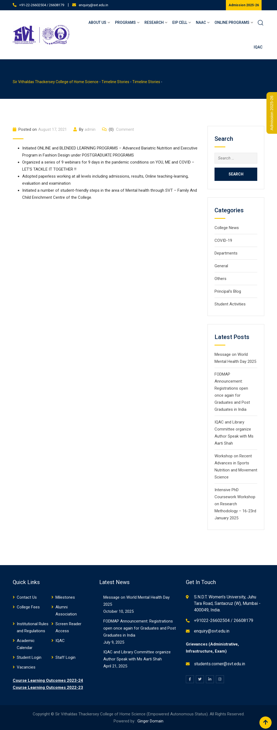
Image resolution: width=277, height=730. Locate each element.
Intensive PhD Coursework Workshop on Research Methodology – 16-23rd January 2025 (235, 503)
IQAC (258, 47)
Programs (125, 22)
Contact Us (27, 597)
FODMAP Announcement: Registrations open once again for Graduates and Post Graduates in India (139, 628)
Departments (226, 253)
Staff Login (65, 657)
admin (90, 129)
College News (227, 227)
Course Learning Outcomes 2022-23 (48, 687)
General (221, 265)
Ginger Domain (150, 721)
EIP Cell (179, 22)
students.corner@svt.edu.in (219, 663)
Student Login (29, 657)
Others (220, 278)
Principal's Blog (228, 291)
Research (154, 22)
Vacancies (26, 667)
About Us (97, 22)
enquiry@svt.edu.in (93, 5)
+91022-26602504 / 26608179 (223, 620)
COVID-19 (223, 240)
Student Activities (230, 304)
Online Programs (232, 22)
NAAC (201, 22)
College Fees (28, 607)
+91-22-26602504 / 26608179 (41, 5)
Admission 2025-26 (244, 5)
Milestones (65, 597)
